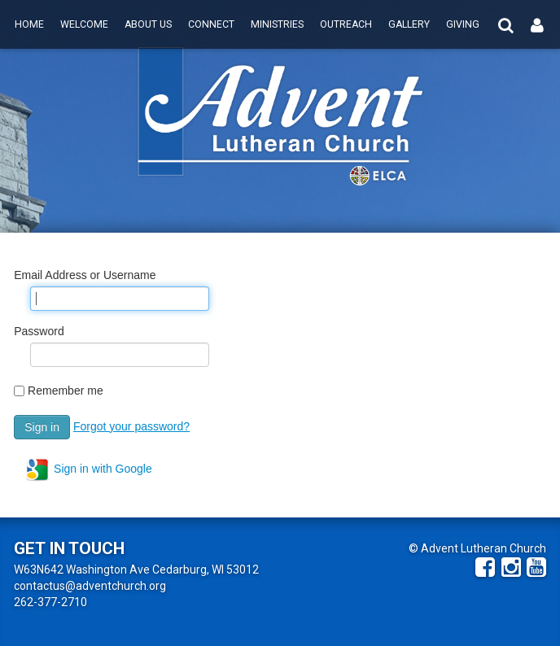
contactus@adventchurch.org (90, 585)
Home (29, 24)
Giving (462, 24)
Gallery (409, 24)
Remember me (65, 390)
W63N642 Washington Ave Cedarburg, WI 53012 (136, 569)
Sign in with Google (88, 469)
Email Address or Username (84, 275)
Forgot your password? (131, 426)
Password (38, 331)
